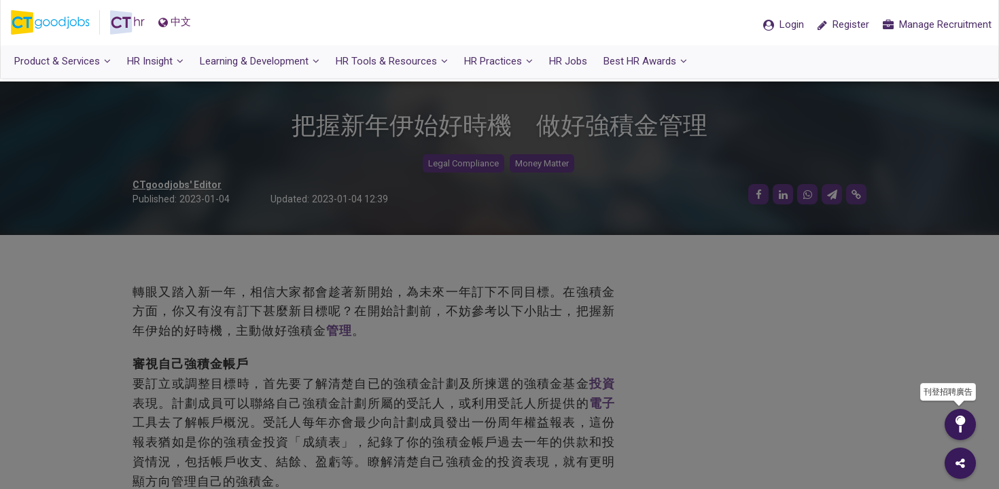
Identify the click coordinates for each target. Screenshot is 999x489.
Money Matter (542, 163)
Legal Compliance (463, 163)
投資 (602, 383)
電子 (602, 403)
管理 (339, 330)
